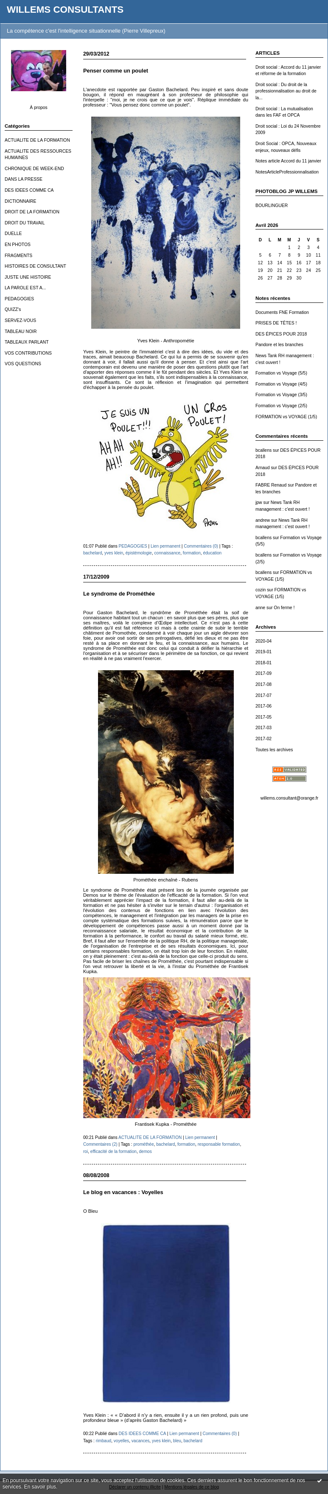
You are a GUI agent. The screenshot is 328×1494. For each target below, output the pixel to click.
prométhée (143, 1144)
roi (85, 1151)
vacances (141, 1440)
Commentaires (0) (201, 546)
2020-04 (263, 641)
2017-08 (263, 684)
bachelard (92, 553)
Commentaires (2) (100, 1144)
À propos (39, 107)
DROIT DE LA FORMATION (32, 212)
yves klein (113, 553)
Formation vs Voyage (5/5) (281, 373)
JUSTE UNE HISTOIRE (28, 277)
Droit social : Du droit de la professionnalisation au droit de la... (286, 91)
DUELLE (13, 233)
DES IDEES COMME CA (29, 190)
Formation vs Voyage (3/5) (281, 394)
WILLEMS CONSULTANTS (65, 9)
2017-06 (263, 706)
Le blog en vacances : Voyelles (123, 1192)
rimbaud (103, 1440)
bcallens (263, 450)
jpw (258, 502)
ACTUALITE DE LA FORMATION (37, 140)
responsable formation (219, 1144)
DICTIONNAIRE (20, 201)
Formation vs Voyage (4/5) (281, 384)
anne (260, 607)
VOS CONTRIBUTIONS (28, 353)
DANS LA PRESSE (23, 179)
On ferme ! (284, 607)
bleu (177, 1440)
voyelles (121, 1440)
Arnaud (262, 467)
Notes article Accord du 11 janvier (288, 161)
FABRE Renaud (270, 485)
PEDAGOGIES (19, 299)
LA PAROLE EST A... (25, 287)
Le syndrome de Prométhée (119, 593)
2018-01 (263, 662)
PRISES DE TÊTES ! (276, 323)
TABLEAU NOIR (20, 331)
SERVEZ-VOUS (20, 320)
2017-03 (263, 727)
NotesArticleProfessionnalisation (287, 172)
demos (145, 1151)
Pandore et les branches (279, 344)
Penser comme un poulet (115, 70)
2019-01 (263, 651)
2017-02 (263, 738)
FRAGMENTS (18, 255)
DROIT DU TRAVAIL (25, 223)
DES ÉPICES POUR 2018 (281, 334)
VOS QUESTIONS (23, 363)
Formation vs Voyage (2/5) (281, 405)
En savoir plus (40, 1487)
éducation (212, 553)
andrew (262, 520)
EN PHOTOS (18, 244)
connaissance (167, 553)
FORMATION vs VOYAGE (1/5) (286, 416)
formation (192, 553)
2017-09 (263, 673)
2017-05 (263, 717)
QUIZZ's (13, 309)
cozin (260, 590)
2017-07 (263, 695)
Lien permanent (165, 546)
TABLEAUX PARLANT (27, 342)
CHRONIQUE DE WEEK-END (34, 168)
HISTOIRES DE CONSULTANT (35, 266)
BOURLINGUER (271, 205)
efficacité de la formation (113, 1151)
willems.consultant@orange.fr (289, 798)
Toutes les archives (274, 749)
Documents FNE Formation (282, 312)
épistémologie (139, 553)
